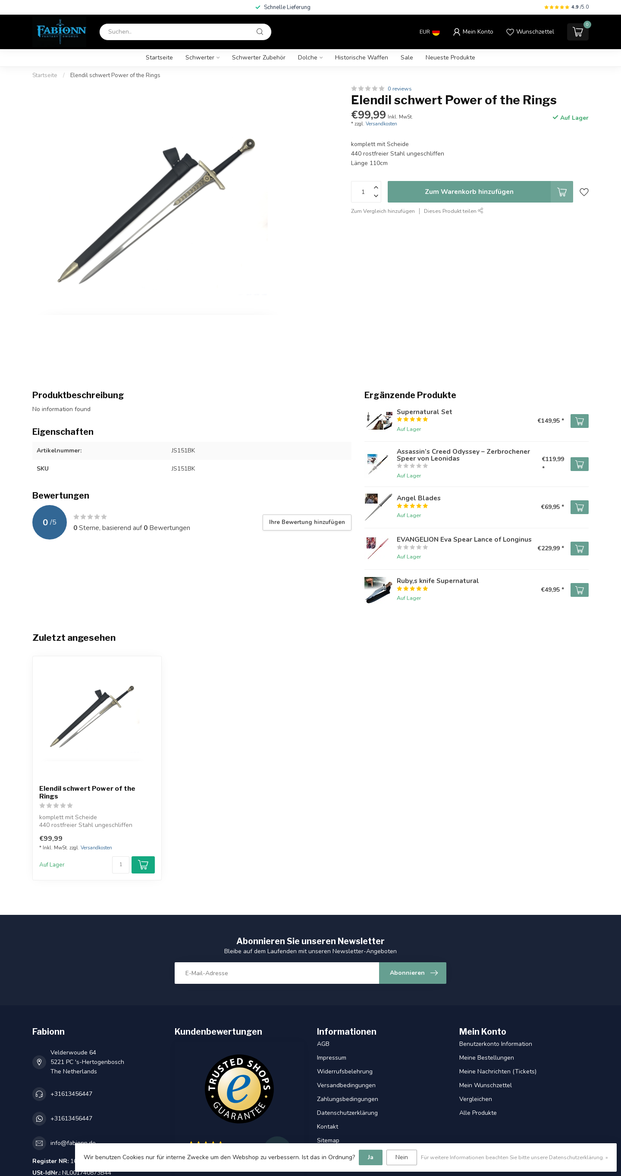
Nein (401, 1157)
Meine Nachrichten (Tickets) (497, 1071)
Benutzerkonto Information (495, 1044)
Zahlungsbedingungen (347, 1099)
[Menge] (120, 864)
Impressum (331, 1058)
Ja (370, 1157)
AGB (323, 1044)
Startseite (159, 57)
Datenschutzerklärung (347, 1113)
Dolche (307, 57)
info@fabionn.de (73, 1143)
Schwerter (199, 57)
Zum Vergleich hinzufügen (383, 211)
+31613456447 (71, 1094)
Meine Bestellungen (486, 1058)
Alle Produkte (478, 1113)
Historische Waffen (361, 57)
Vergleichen (475, 1099)
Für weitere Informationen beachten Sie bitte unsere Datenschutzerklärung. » (514, 1157)
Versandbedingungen (346, 1085)
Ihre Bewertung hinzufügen (307, 522)
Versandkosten (381, 124)
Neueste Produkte (450, 57)
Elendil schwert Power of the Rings (115, 75)
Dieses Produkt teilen (453, 211)
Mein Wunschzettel (485, 1085)
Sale (407, 57)
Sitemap (328, 1140)
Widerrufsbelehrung (345, 1071)
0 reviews (400, 88)
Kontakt (327, 1127)
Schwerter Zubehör (258, 57)
